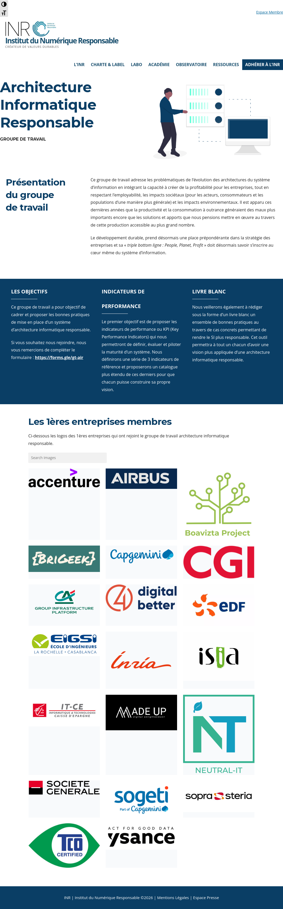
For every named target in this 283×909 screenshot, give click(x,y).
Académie (158, 64)
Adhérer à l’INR (262, 64)
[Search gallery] (67, 458)
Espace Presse (206, 897)
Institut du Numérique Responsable (61, 40)
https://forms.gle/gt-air (59, 357)
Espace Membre (269, 12)
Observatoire (191, 64)
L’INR (79, 64)
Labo (136, 64)
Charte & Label (107, 64)
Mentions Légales (173, 897)
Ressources (226, 64)
